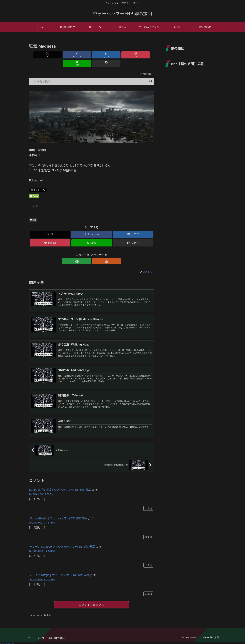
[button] (144, 54)
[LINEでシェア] (123, 54)
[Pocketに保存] (102, 54)
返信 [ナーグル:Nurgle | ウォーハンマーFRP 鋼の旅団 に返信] (148, 590)
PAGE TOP (7, 641)
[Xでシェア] (39, 54)
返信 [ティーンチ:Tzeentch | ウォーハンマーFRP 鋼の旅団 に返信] (148, 561)
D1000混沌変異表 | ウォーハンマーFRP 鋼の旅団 (60, 486)
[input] (91, 72)
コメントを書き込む (92, 601)
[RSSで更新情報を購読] (95, 252)
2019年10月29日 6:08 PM (42, 547)
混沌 (33, 211)
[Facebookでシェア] (60, 54)
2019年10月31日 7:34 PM (42, 576)
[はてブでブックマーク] (81, 54)
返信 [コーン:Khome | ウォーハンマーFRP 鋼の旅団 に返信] (148, 533)
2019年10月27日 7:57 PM (42, 519)
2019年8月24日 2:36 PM (41, 490)
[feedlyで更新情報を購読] (88, 252)
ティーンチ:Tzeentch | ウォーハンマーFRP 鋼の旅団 (62, 543)
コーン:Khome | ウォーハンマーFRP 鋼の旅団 (58, 514)
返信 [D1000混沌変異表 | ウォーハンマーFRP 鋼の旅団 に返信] (148, 504)
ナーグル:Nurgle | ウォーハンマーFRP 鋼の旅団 (59, 571)
